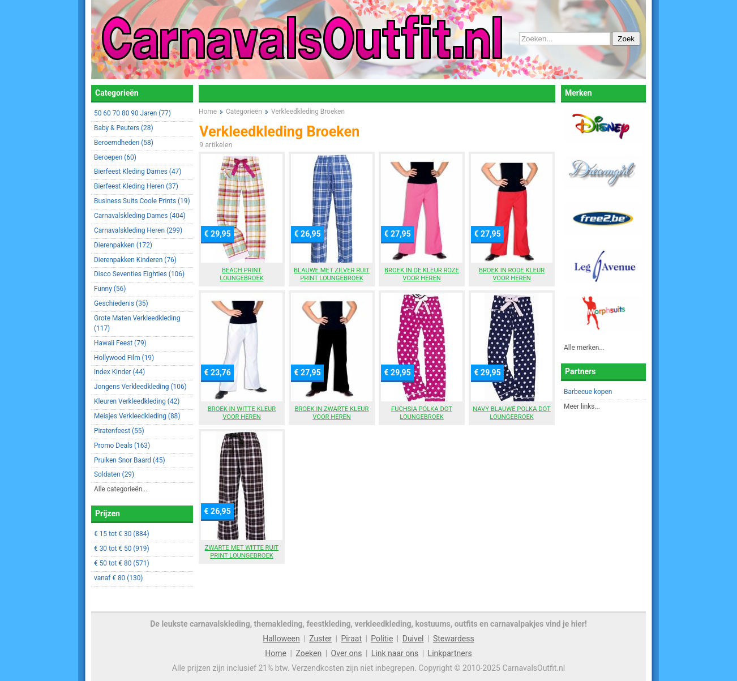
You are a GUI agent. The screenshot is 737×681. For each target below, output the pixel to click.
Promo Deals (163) (122, 445)
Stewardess (453, 638)
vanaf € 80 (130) (118, 578)
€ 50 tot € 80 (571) (121, 563)
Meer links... (582, 406)
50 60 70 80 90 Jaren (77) (132, 113)
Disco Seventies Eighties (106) (139, 274)
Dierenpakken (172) (123, 245)
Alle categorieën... (121, 489)
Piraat (351, 638)
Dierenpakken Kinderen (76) (135, 260)
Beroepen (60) (115, 157)
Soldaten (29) (114, 474)
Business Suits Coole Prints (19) (142, 201)
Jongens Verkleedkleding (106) (140, 387)
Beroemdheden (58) (123, 143)
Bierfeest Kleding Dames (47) (137, 171)
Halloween (281, 638)
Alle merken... (584, 348)
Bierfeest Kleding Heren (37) (136, 186)
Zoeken (308, 653)
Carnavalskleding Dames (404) (140, 216)
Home (275, 653)
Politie (382, 638)
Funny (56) (110, 289)
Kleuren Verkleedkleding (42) (136, 401)
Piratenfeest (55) (119, 431)
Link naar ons (394, 653)
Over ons (346, 653)
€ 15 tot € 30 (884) (121, 534)
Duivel (413, 638)
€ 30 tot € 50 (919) (121, 548)
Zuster (320, 638)
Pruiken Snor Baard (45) (129, 460)
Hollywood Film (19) (124, 358)
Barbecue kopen (588, 392)
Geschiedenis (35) (121, 303)
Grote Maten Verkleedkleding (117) (137, 323)
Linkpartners (450, 653)
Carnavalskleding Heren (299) (138, 230)
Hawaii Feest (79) (120, 343)
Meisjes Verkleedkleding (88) (137, 416)
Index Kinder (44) (119, 372)
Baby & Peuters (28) (123, 128)
